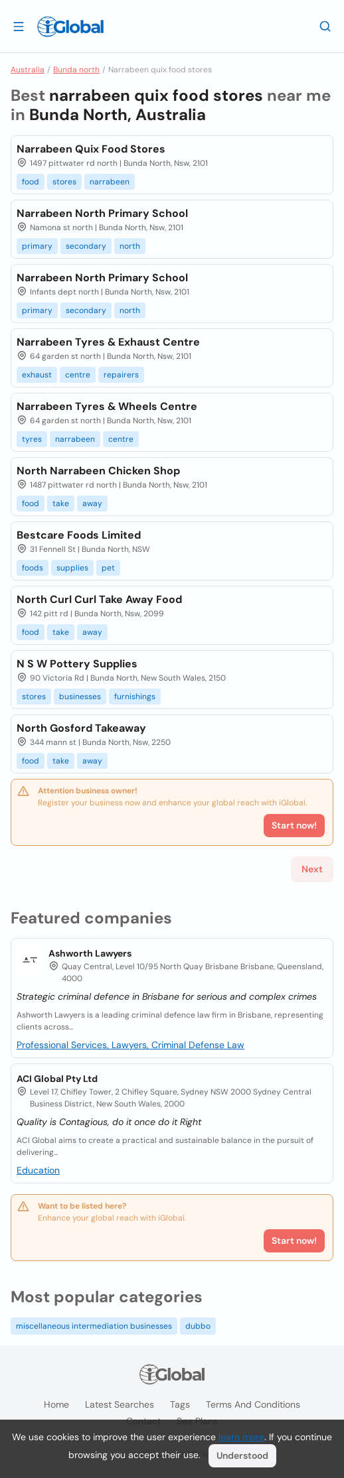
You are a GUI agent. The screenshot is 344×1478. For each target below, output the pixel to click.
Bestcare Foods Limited (79, 535)
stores (64, 181)
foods (32, 568)
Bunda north (76, 69)
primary (37, 246)
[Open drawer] (18, 26)
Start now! (294, 1240)
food (30, 181)
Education (38, 1170)
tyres (32, 439)
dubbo (198, 1326)
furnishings (134, 696)
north (130, 246)
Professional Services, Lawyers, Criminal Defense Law (130, 1045)
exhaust (37, 375)
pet (108, 568)
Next (312, 869)
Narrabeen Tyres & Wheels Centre (107, 406)
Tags (180, 1404)
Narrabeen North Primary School (102, 213)
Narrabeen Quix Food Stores (91, 149)
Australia (27, 69)
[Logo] (70, 26)
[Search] (325, 26)
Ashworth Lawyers (89, 953)
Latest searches (119, 1404)
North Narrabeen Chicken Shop (98, 471)
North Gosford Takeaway (81, 728)
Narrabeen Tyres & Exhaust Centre (108, 342)
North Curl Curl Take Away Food (99, 599)
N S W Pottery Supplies (77, 664)
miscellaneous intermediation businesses (94, 1326)
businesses (80, 696)
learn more (241, 1437)
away (92, 503)
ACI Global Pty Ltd (57, 1079)
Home (56, 1404)
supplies (72, 568)
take (60, 503)
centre (77, 375)
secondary (86, 246)
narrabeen (109, 181)
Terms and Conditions (253, 1404)
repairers (121, 375)
